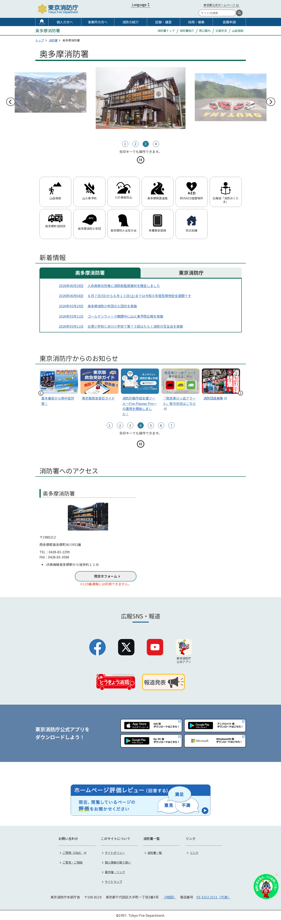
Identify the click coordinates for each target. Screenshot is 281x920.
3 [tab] (146, 143)
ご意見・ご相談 (72, 862)
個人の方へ (65, 22)
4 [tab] (156, 143)
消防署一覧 (154, 852)
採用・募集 (196, 22)
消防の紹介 (130, 22)
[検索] (239, 13)
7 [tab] (171, 425)
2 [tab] (135, 143)
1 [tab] (125, 143)
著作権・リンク (115, 871)
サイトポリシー (115, 852)
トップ (42, 23)
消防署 (53, 40)
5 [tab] (151, 425)
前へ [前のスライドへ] (10, 102)
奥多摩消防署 (90, 272)
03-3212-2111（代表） (214, 896)
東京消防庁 (191, 272)
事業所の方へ (98, 22)
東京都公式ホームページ (219, 5)
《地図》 (169, 896)
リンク (194, 852)
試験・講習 (163, 22)
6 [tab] (161, 425)
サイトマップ (113, 881)
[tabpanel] (141, 98)
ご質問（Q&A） (72, 852)
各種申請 (229, 22)
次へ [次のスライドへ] (270, 102)
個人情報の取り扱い (118, 862)
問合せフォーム (105, 576)
